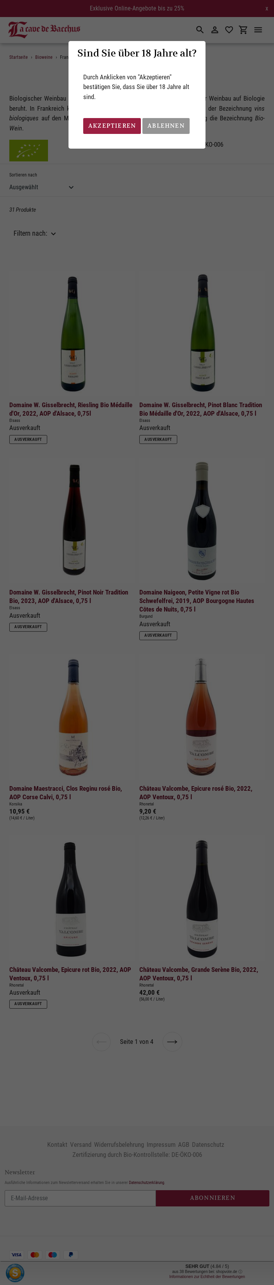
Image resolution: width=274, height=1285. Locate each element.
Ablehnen (166, 125)
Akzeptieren (112, 125)
